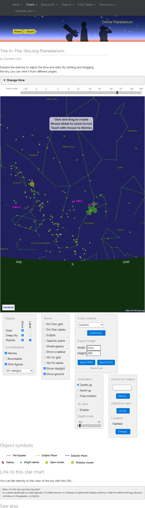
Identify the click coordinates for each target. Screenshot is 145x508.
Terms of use (96, 368)
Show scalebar (54, 352)
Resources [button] (106, 4)
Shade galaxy (54, 346)
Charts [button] (30, 4)
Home (18, 31)
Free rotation (86, 396)
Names (11, 353)
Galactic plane (54, 340)
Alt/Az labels (54, 363)
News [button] (17, 4)
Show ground (54, 374)
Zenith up (84, 385)
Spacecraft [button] (48, 4)
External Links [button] (24, 11)
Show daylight (54, 368)
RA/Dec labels (55, 329)
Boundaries (13, 358)
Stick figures (14, 364)
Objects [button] (66, 4)
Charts (30, 31)
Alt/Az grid (52, 357)
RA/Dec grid (53, 324)
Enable (83, 410)
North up (84, 390)
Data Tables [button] (86, 4)
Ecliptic (50, 335)
